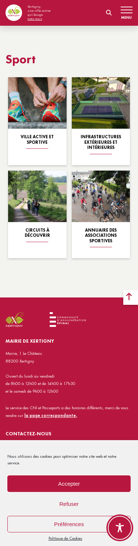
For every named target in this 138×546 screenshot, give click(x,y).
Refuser (69, 504)
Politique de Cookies (65, 538)
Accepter (69, 484)
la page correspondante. (50, 415)
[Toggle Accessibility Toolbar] (119, 527)
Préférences (69, 524)
